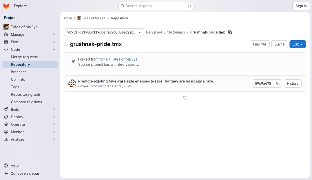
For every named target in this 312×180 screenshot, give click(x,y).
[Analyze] (30, 139)
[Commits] (30, 79)
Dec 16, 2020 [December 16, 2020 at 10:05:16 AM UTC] (121, 86)
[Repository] (30, 64)
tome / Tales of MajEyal (119, 59)
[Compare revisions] (30, 101)
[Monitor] (30, 131)
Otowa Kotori (88, 86)
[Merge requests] (30, 56)
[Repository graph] (30, 94)
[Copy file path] (230, 32)
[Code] (30, 49)
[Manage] (30, 34)
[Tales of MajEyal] (30, 26)
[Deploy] (30, 116)
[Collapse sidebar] (30, 173)
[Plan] (30, 41)
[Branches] (30, 71)
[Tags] (30, 86)
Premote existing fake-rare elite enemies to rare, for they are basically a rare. (146, 81)
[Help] (30, 165)
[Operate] (30, 124)
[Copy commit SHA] (278, 84)
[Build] (30, 109)
